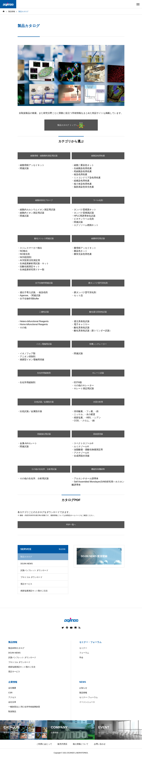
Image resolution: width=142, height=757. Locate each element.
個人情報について (80, 744)
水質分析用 (98, 402)
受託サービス (26, 584)
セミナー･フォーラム (88, 697)
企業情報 (12, 682)
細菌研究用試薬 (98, 238)
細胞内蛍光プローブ (44, 200)
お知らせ (83, 688)
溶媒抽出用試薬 (44, 434)
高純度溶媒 (98, 434)
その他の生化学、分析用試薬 (44, 469)
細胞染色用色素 (98, 156)
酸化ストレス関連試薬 (44, 238)
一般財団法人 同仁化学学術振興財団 (24, 707)
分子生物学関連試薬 (44, 283)
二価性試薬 (44, 312)
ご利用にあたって (44, 744)
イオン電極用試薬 (44, 344)
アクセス (12, 697)
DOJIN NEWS (27, 563)
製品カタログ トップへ (71, 125)
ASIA (96, 755)
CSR (10, 693)
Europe (85, 755)
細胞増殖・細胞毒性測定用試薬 (43, 156)
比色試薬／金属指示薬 (44, 402)
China (74, 755)
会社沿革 (12, 702)
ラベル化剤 (98, 200)
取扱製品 (12, 711)
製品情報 (12, 642)
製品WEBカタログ (16, 648)
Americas (63, 755)
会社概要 (12, 688)
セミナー (83, 648)
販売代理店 (62, 744)
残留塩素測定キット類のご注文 (34, 591)
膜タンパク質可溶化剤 (98, 283)
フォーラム (84, 653)
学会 (81, 657)
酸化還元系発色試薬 (98, 312)
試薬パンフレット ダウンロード (34, 570)
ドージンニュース (87, 702)
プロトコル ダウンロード (31, 577)
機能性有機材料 (98, 469)
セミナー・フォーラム (90, 642)
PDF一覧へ (71, 524)
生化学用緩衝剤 (44, 373)
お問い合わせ (100, 744)
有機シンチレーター (98, 344)
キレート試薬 (98, 373)
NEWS (82, 682)
